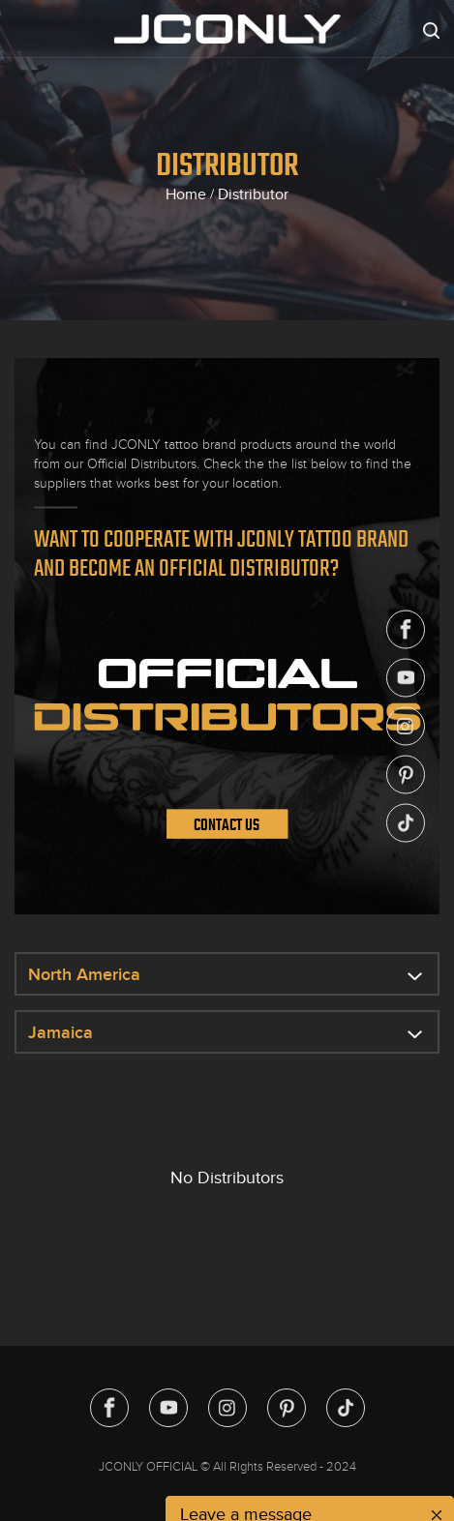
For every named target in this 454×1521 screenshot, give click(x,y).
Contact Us (226, 824)
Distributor (253, 194)
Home (186, 194)
